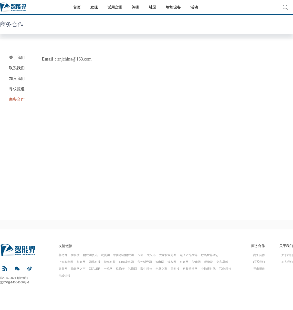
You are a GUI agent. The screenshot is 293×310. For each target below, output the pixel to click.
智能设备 (173, 7)
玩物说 (208, 262)
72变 (140, 255)
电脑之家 (161, 268)
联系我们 (17, 68)
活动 (194, 7)
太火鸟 (151, 255)
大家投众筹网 (168, 255)
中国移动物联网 (123, 255)
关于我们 (17, 57)
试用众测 (114, 7)
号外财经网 (144, 262)
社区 (152, 7)
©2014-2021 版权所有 (14, 278)
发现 (94, 7)
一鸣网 (108, 268)
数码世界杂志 (210, 255)
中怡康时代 (208, 268)
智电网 (159, 262)
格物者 (120, 268)
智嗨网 (196, 262)
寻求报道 (17, 89)
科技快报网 (190, 268)
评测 (135, 7)
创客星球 (222, 262)
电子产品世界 (189, 255)
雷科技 (175, 268)
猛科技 (75, 255)
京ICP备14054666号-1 (14, 282)
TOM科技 (225, 268)
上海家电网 (66, 262)
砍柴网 (63, 268)
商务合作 (11, 24)
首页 (77, 7)
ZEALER (94, 268)
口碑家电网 (126, 262)
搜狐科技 (110, 262)
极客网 (81, 262)
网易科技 (95, 262)
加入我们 (17, 78)
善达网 (63, 255)
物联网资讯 (90, 255)
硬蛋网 (105, 255)
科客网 (184, 262)
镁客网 (171, 262)
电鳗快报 (64, 275)
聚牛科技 (146, 268)
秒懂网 (132, 268)
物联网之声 (78, 268)
